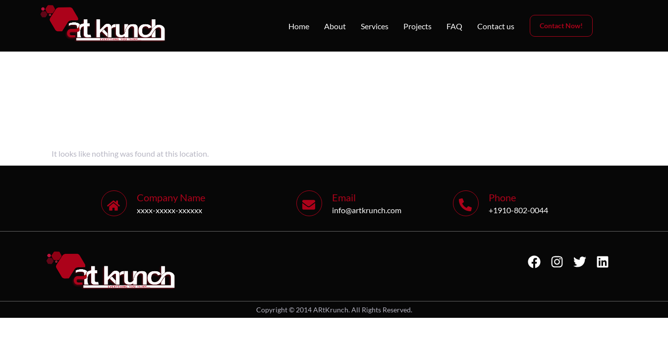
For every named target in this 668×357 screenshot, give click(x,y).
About (335, 26)
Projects (417, 26)
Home (298, 26)
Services (375, 26)
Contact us (495, 26)
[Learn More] (198, 203)
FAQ (454, 26)
